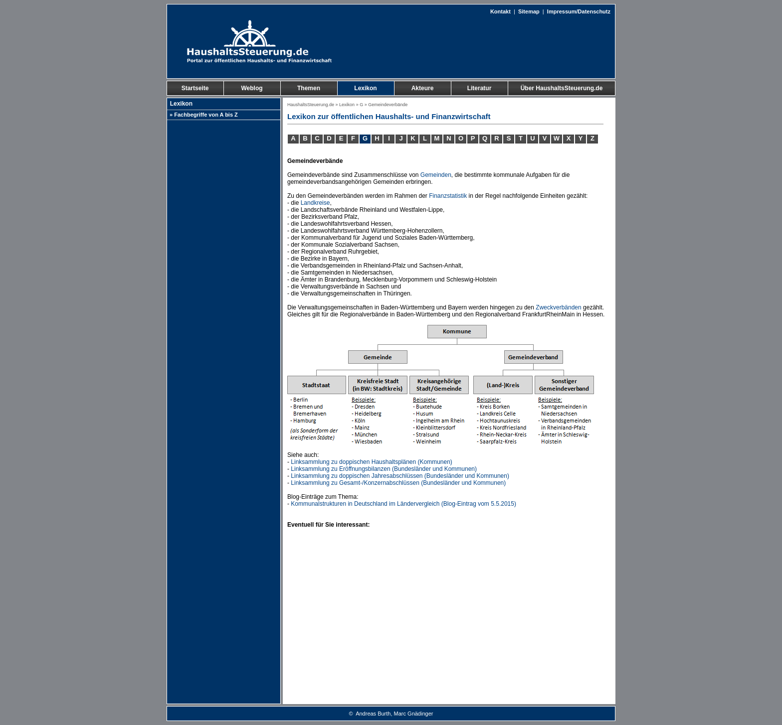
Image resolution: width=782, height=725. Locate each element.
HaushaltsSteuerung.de (310, 104)
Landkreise (315, 202)
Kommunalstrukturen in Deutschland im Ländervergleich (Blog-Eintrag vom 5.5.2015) (403, 503)
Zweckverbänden (558, 307)
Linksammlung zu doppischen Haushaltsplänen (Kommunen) (371, 461)
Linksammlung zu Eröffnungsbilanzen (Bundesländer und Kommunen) (384, 468)
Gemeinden (435, 174)
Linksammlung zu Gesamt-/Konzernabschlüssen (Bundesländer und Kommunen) (398, 482)
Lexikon (347, 104)
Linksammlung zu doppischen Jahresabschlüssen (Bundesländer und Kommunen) (400, 475)
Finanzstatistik (448, 195)
